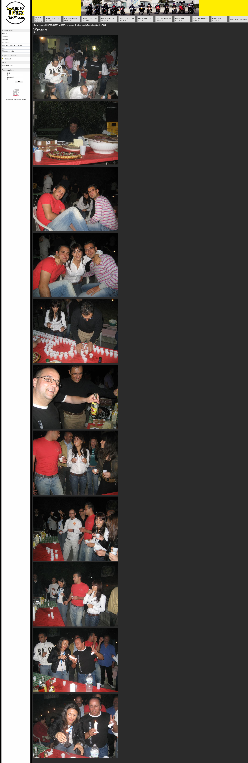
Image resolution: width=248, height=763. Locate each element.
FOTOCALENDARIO (238, 19)
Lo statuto (6, 42)
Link (3, 48)
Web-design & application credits (16, 99)
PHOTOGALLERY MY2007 (55, 25)
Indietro (8, 59)
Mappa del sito (8, 51)
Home (4, 33)
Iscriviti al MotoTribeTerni (12, 45)
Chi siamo (6, 36)
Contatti (5, 39)
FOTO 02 (102, 25)
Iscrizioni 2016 (7, 66)
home (42, 25)
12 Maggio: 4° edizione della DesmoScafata (82, 25)
